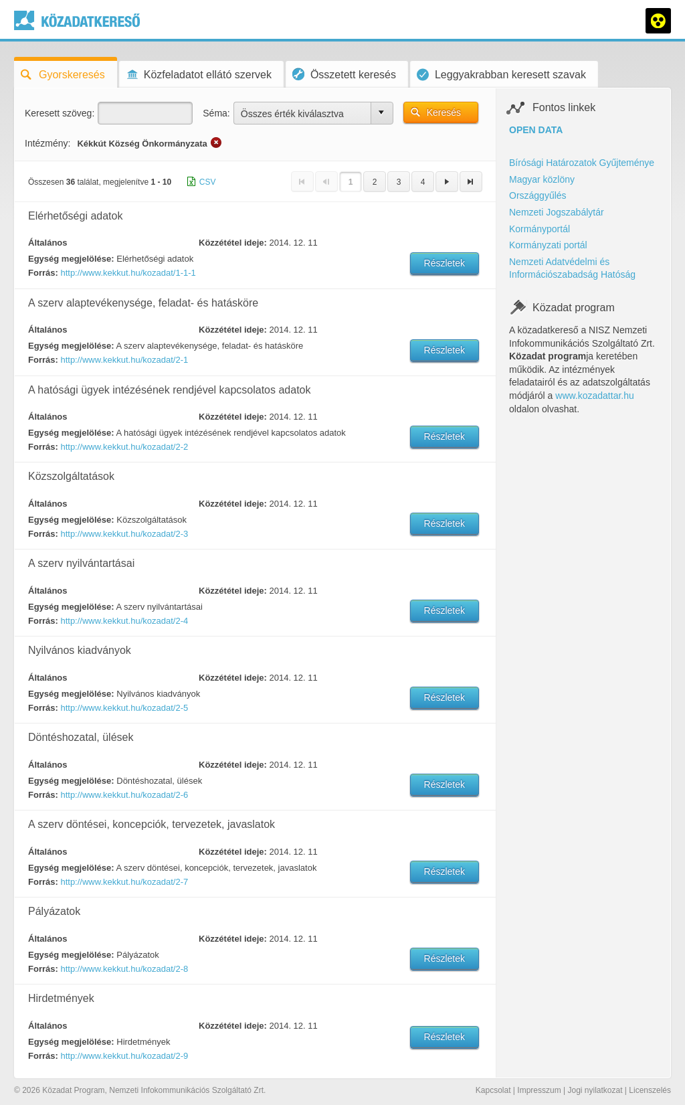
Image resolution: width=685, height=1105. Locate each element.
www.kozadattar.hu (594, 395)
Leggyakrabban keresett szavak (501, 74)
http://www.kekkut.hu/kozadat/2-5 (124, 708)
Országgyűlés (538, 195)
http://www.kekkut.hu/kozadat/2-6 (124, 795)
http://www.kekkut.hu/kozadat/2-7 (124, 882)
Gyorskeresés (63, 74)
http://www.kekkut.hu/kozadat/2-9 (124, 1056)
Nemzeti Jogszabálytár (556, 212)
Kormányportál (539, 229)
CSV (207, 182)
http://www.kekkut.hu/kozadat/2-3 (124, 534)
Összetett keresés (344, 74)
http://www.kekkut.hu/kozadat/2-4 (124, 621)
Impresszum (539, 1090)
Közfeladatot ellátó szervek (199, 74)
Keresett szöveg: (59, 113)
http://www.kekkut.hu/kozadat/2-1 (124, 360)
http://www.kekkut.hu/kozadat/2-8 (124, 969)
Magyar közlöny (542, 179)
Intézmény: (47, 143)
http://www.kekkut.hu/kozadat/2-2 (124, 447)
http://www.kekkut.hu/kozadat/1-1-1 (127, 273)
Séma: (216, 113)
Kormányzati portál (548, 245)
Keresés (444, 112)
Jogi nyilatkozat (594, 1090)
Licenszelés (650, 1090)
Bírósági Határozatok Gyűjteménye (581, 162)
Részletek (444, 263)
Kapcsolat (493, 1090)
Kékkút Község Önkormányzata (142, 144)
